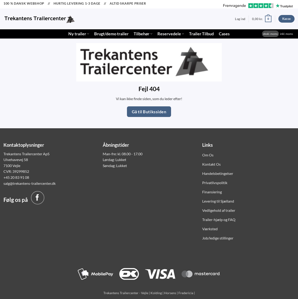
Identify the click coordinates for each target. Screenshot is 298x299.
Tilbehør (143, 33)
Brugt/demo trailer (111, 33)
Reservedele (170, 33)
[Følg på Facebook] (37, 197)
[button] (240, 19)
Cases (224, 33)
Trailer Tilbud (201, 33)
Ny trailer (78, 33)
